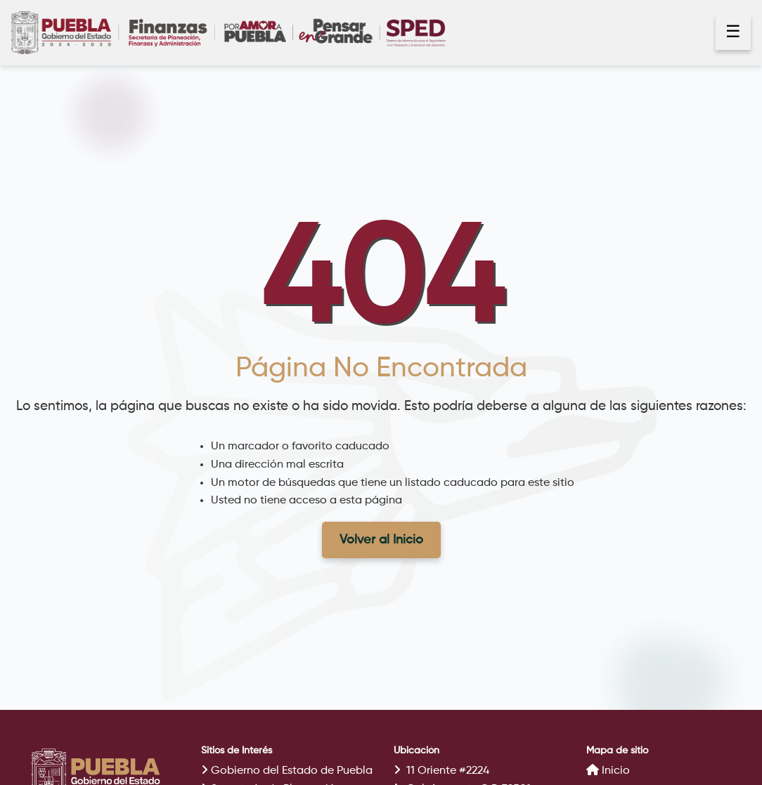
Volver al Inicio (381, 540)
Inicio (608, 770)
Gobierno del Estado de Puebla (287, 771)
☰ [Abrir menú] (733, 32)
